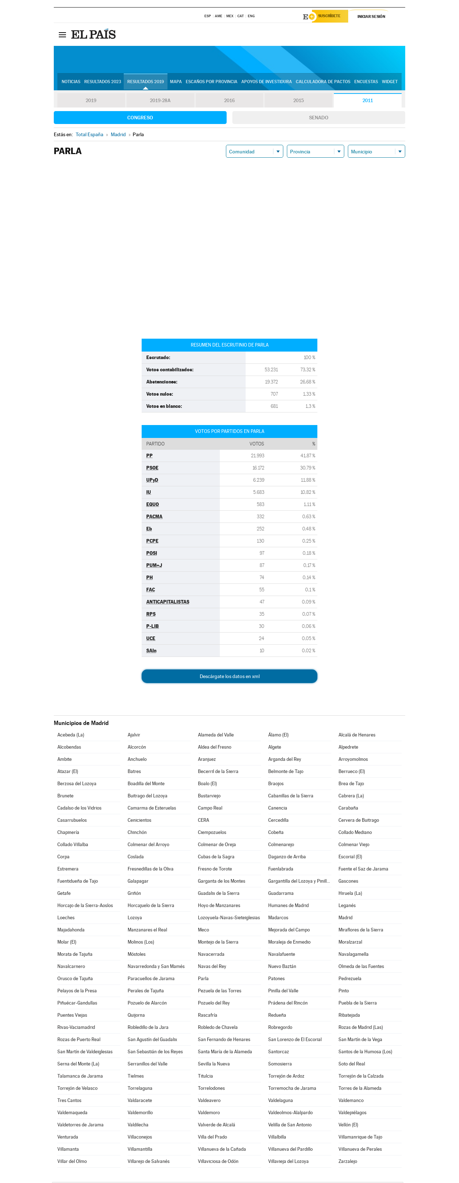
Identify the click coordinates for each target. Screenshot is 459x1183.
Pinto (344, 991)
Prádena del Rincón (288, 1004)
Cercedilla (278, 821)
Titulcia (205, 1077)
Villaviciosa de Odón (218, 1162)
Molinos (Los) (141, 943)
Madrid (345, 918)
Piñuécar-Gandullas (77, 1004)
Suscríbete (332, 16)
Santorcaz (278, 1052)
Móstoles (137, 955)
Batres (134, 772)
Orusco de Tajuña (75, 979)
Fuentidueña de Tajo (77, 882)
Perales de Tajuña (146, 991)
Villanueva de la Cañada (222, 1150)
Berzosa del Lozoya (76, 784)
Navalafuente (281, 955)
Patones (276, 979)
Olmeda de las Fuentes (361, 967)
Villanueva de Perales (360, 1150)
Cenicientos (139, 821)
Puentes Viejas (72, 1016)
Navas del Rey (212, 967)
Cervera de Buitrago (359, 821)
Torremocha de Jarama (292, 1089)
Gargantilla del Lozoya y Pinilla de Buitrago (299, 882)
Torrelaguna (140, 1089)
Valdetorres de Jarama (80, 1126)
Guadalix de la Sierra (219, 894)
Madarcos (278, 918)
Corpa (63, 857)
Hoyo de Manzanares (219, 906)
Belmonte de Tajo (285, 772)
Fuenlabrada (280, 870)
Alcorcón (137, 748)
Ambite (64, 760)
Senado (318, 118)
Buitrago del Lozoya (147, 797)
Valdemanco (351, 1101)
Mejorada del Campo (289, 931)
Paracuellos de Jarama (151, 979)
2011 (367, 102)
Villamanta (68, 1150)
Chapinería (68, 833)
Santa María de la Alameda (225, 1052)
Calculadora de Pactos (323, 82)
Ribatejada (349, 1016)
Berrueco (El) (352, 772)
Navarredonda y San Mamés (156, 967)
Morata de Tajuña (75, 955)
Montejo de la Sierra (218, 943)
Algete (274, 748)
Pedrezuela (350, 979)
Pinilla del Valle (283, 991)
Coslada (136, 857)
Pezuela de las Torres (219, 991)
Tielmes (136, 1077)
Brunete (65, 797)
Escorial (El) (350, 857)
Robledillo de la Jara (148, 1028)
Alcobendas (69, 748)
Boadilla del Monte (146, 784)
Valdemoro (209, 1113)
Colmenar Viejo (354, 845)
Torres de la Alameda (360, 1089)
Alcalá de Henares (357, 736)
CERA (203, 821)
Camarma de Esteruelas (152, 809)
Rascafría (207, 1016)
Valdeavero (209, 1101)
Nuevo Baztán (282, 967)
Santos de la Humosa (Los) (365, 1052)
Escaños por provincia (211, 82)
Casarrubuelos (72, 821)
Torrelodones (211, 1089)
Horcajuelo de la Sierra (151, 906)
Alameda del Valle (216, 736)
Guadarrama (281, 894)
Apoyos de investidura (266, 82)
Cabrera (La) (351, 797)
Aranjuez (207, 760)
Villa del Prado (212, 1138)
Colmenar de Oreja (217, 845)
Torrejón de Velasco (77, 1089)
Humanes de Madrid (288, 906)
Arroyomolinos (353, 760)
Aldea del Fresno (214, 748)
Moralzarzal (350, 943)
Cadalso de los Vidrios (79, 809)
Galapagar (138, 882)
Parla (203, 979)
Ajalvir (134, 736)
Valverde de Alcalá (216, 1126)
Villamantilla (140, 1150)
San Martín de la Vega (360, 1040)
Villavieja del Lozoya (288, 1162)
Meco (203, 931)
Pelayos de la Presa (77, 991)
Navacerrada (211, 955)
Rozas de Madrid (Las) (361, 1028)
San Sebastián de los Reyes (155, 1052)
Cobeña (276, 833)
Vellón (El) (348, 1126)
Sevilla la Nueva (214, 1065)
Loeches (66, 918)
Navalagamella (354, 955)
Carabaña (348, 809)
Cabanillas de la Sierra (290, 797)
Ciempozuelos (212, 833)
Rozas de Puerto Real (78, 1040)
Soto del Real (352, 1065)
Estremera (68, 870)
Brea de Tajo (351, 784)
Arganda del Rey (284, 760)
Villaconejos (140, 1138)
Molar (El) (66, 943)
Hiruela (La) (350, 894)
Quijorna (136, 1016)
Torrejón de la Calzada (361, 1077)
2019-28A (160, 102)
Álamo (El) (278, 736)
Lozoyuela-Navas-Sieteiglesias (229, 918)
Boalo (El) (207, 784)
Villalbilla (277, 1138)
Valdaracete (140, 1101)
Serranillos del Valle (147, 1065)
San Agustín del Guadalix (152, 1040)
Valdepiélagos (352, 1113)
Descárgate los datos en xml (230, 677)
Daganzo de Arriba (287, 857)
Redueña (277, 1016)
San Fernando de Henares (224, 1040)
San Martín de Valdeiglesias (85, 1052)
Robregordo (280, 1028)
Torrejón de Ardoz (286, 1077)
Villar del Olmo (72, 1162)
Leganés (347, 906)
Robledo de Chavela (218, 1028)
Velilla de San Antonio (290, 1126)
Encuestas (366, 82)
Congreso (140, 118)
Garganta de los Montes (221, 882)
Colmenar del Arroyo (148, 845)
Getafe (64, 894)
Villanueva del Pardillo (290, 1150)
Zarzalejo (348, 1162)
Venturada (67, 1138)
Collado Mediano (355, 833)
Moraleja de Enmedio (289, 943)
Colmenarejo (281, 845)
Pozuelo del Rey (214, 1004)
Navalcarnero (71, 967)
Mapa (176, 82)
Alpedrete (348, 748)
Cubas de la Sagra (216, 857)
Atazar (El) (67, 772)
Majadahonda (71, 931)
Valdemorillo (140, 1113)
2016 (229, 102)
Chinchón (137, 833)
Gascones (348, 882)
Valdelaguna (280, 1101)
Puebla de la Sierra (358, 1004)
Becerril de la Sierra (218, 772)
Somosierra (280, 1065)
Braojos (276, 784)
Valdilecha (138, 1126)
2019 (91, 102)
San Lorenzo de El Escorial (295, 1040)
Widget (390, 82)
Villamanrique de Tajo (360, 1138)
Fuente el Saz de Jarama (363, 870)
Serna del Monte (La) (78, 1065)
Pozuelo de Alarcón (147, 1004)
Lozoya (135, 918)
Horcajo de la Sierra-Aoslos (85, 906)
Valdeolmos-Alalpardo (290, 1113)
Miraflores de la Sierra (361, 931)
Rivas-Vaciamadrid (76, 1028)
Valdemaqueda (72, 1113)
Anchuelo (137, 760)
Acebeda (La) (70, 736)
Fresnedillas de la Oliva (151, 870)
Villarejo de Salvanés (149, 1162)
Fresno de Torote (215, 870)
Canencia (277, 809)
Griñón (134, 894)
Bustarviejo (209, 797)
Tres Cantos (69, 1101)
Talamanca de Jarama (80, 1077)
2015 (298, 102)
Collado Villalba (72, 845)
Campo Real (210, 809)
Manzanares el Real (147, 931)
